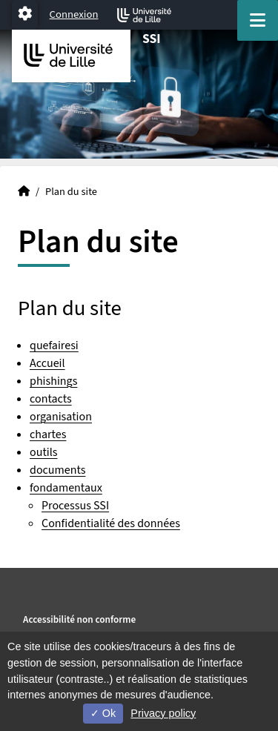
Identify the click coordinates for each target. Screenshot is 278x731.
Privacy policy (163, 713)
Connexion (74, 14)
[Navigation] (257, 20)
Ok (103, 713)
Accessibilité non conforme (79, 619)
